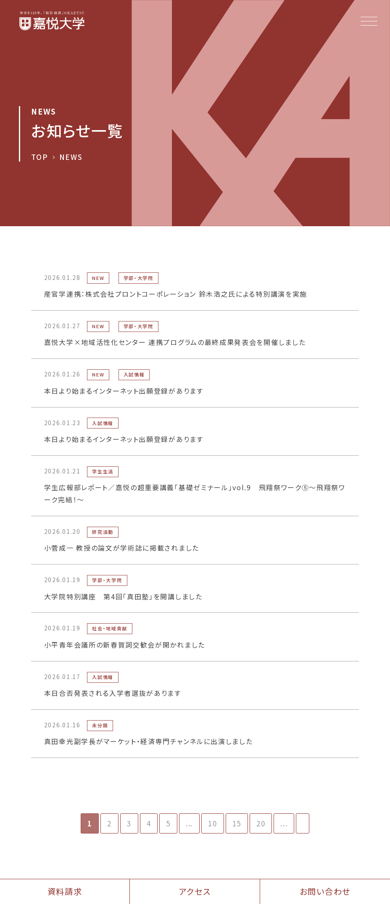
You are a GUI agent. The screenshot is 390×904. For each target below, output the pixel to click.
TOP (39, 157)
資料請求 (64, 891)
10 (212, 823)
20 (260, 823)
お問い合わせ (325, 891)
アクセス (195, 891)
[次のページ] (302, 823)
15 (236, 823)
